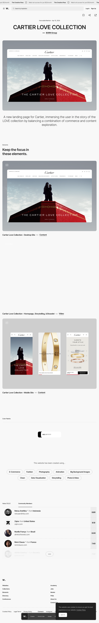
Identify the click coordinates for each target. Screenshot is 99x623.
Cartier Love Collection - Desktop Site (18, 235)
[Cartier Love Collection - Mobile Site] (49, 354)
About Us (53, 599)
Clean (22, 478)
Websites (5, 585)
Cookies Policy (6, 611)
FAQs (52, 596)
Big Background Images (80, 472)
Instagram (49, 611)
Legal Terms (17, 611)
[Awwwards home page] (25, 616)
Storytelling (56, 478)
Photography (44, 472)
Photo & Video (73, 478)
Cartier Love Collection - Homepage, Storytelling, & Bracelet (28, 314)
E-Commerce (14, 472)
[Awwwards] (7, 8)
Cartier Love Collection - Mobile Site (18, 392)
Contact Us (54, 602)
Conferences (6, 599)
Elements (5, 592)
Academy (54, 585)
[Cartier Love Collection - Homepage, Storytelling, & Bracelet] (49, 275)
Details (50, 616)
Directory (5, 596)
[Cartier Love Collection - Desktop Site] (49, 196)
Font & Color (41, 616)
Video (61, 314)
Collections (6, 589)
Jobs (52, 589)
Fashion (29, 472)
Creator (32, 616)
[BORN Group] (49, 33)
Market (53, 592)
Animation (60, 472)
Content (43, 235)
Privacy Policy (28, 611)
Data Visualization (38, 478)
